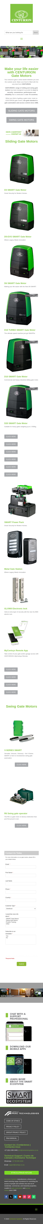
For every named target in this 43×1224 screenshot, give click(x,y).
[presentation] (19, 949)
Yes (21, 936)
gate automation (17, 1188)
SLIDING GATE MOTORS (21, 110)
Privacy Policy (12, 1127)
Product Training (21, 922)
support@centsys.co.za (16, 1165)
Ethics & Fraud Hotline (21, 1173)
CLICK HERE (11, 436)
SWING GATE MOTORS (21, 120)
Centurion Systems (10, 1179)
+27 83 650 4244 (17, 1161)
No (21, 938)
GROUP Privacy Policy (16, 1132)
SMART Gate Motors (21, 919)
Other (21, 924)
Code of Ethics (13, 1121)
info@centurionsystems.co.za (28, 1150)
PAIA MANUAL (11, 1138)
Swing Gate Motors (21, 920)
